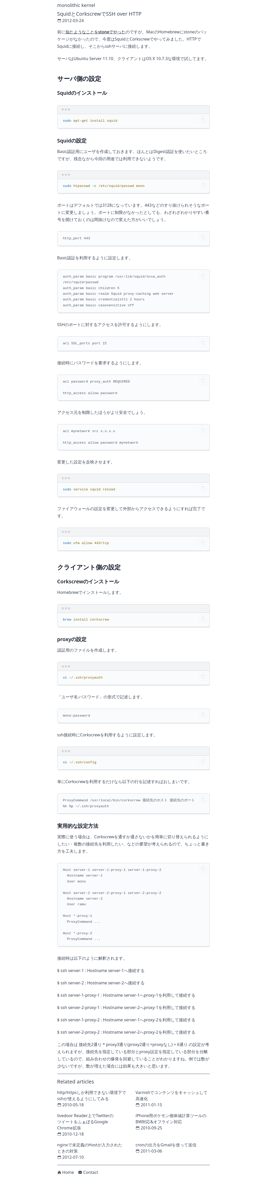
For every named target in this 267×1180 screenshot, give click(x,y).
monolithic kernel (76, 5)
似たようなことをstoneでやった (95, 32)
